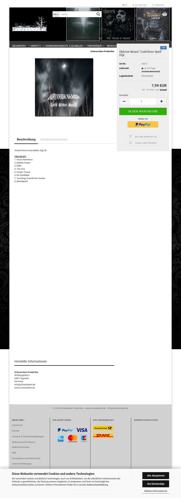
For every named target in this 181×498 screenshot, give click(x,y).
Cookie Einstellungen (22, 463)
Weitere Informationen (155, 491)
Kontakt (15, 431)
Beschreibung (26, 139)
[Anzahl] (143, 101)
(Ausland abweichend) (151, 71)
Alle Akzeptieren (156, 475)
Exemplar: (123, 95)
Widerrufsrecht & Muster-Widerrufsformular (24, 444)
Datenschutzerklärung (97, 484)
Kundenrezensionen (53, 139)
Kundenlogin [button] (139, 5)
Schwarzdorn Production (102, 51)
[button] (125, 5)
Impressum (17, 425)
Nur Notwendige (155, 483)
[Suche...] (56, 14)
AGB (14, 452)
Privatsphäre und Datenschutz (26, 458)
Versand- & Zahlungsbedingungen (28, 436)
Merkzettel (158, 5)
